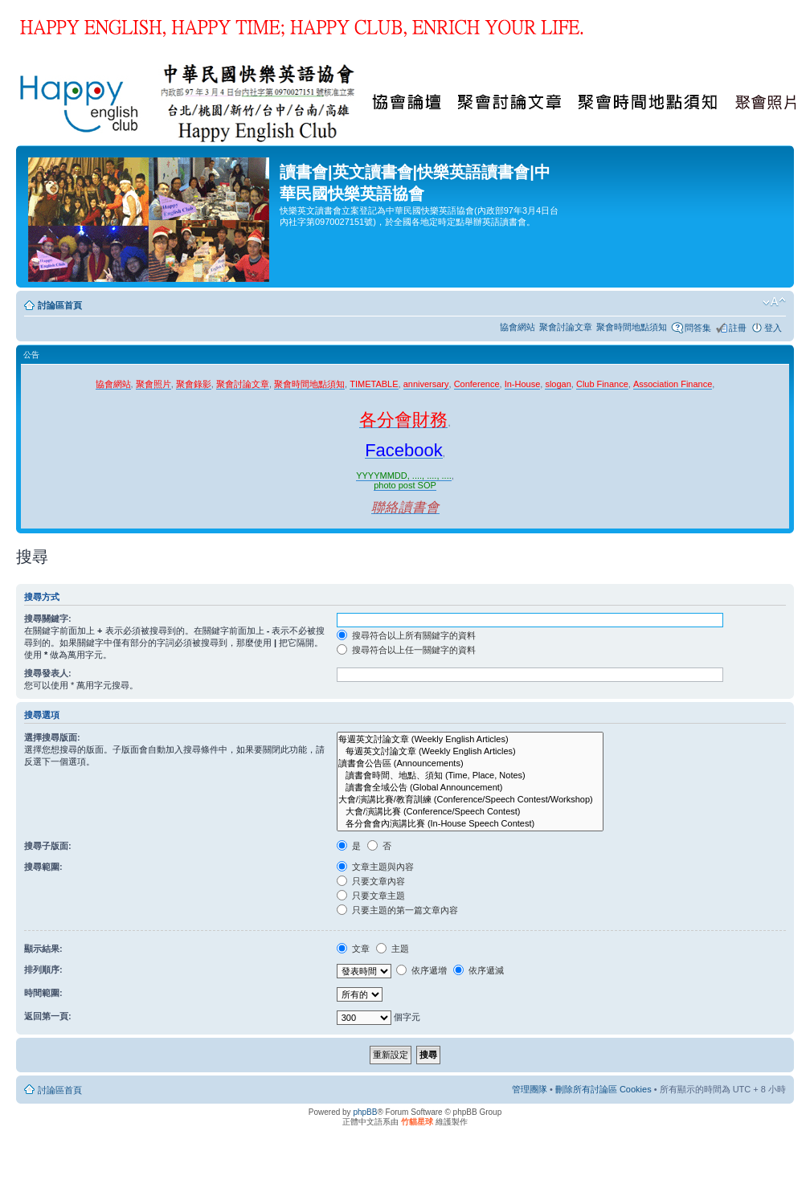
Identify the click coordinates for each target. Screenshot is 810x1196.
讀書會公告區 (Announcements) (470, 763)
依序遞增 (421, 970)
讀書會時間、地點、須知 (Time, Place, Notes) (470, 775)
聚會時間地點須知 (631, 327)
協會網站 (517, 327)
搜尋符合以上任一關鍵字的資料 (406, 650)
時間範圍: (43, 993)
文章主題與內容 (375, 866)
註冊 (738, 328)
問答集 (698, 328)
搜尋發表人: (48, 673)
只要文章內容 (371, 881)
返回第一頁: (48, 1016)
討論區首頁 (60, 305)
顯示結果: (43, 948)
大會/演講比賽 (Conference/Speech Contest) (470, 812)
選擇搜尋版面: (52, 737)
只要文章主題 (371, 895)
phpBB (365, 1112)
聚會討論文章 (565, 327)
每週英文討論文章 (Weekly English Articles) (470, 739)
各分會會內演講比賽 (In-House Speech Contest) (470, 824)
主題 (392, 948)
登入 (773, 328)
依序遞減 (478, 970)
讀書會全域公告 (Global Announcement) (470, 788)
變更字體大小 (774, 302)
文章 (353, 948)
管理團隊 (529, 1089)
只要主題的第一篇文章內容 (397, 910)
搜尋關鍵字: (48, 618)
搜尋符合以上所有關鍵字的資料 (406, 635)
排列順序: (43, 969)
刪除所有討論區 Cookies (603, 1089)
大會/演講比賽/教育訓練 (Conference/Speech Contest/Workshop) (470, 800)
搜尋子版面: (48, 846)
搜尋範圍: (43, 866)
